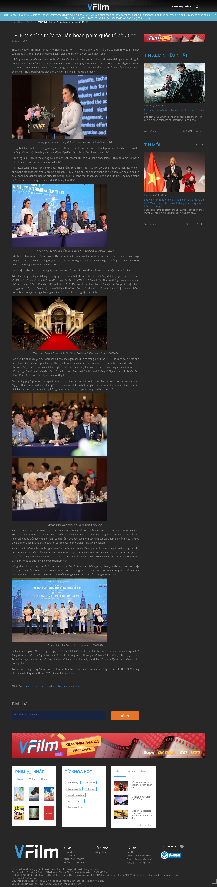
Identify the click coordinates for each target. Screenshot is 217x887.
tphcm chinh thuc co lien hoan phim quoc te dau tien (52, 686)
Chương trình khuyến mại (139, 855)
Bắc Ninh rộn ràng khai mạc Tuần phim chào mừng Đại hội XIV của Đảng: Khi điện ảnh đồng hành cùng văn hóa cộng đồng (174, 203)
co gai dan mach (75, 801)
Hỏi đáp (130, 852)
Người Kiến (90, 782)
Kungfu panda (74, 789)
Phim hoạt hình (181, 6)
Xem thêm (149, 131)
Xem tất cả (146, 825)
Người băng (73, 782)
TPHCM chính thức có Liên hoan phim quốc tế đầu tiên (63, 22)
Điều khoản (69, 855)
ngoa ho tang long (76, 795)
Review (131, 771)
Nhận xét (125, 715)
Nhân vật (142, 771)
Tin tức (30, 22)
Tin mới (152, 144)
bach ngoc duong (75, 807)
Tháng (44, 779)
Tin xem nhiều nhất (166, 55)
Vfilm (17, 22)
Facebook (182, 846)
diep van (91, 789)
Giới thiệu (68, 852)
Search (197, 4)
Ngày (20, 779)
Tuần (32, 779)
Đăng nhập (100, 852)
